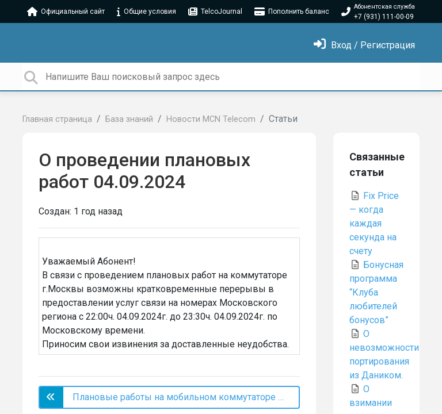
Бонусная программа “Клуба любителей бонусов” (376, 292)
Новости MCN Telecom (211, 119)
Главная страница (57, 119)
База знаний (129, 119)
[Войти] (364, 45)
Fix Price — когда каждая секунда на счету (374, 223)
